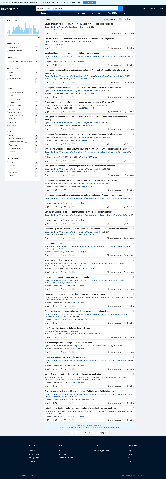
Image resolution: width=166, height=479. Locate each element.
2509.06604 (77, 61)
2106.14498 (77, 203)
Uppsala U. (117, 377)
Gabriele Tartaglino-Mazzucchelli (107, 152)
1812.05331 (84, 319)
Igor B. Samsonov (107, 56)
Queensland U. (90, 152)
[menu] (145, 8)
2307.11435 (85, 93)
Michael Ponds (50, 316)
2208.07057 (88, 157)
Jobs (69, 13)
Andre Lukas (78, 263)
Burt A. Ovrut (103, 263)
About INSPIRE (34, 451)
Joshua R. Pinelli (76, 42)
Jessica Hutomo (79, 76)
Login (161, 8)
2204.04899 (86, 172)
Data (109, 13)
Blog (129, 451)
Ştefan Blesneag (50, 377)
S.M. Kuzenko (98, 246)
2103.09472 (77, 220)
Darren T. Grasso (64, 42)
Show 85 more (11, 125)
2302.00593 (86, 125)
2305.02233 (85, 108)
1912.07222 (77, 285)
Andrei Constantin (107, 377)
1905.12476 (77, 302)
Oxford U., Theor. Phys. (90, 263)
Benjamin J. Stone (101, 76)
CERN (70, 266)
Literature (44, 13)
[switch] (119, 19)
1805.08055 (77, 365)
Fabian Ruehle (121, 411)
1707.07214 (77, 416)
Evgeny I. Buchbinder (51, 27)
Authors (57, 13)
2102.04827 (85, 235)
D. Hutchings (74, 246)
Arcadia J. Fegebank (66, 27)
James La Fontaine (108, 314)
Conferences (96, 13)
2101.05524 (77, 252)
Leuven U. (64, 396)
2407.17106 (85, 79)
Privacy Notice (34, 458)
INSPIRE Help (62, 454)
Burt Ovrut (101, 411)
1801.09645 (77, 382)
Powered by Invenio (26, 476)
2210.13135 (85, 140)
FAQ (59, 451)
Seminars (81, 13)
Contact (130, 461)
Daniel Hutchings (79, 297)
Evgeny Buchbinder (51, 411)
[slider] (7, 35)
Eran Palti (69, 379)
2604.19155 (54, 30)
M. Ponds (121, 246)
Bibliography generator (101, 451)
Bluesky (130, 454)
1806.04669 (77, 348)
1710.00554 (85, 399)
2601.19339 (54, 44)
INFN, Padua (90, 76)
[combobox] (82, 8)
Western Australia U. (66, 56)
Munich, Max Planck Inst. (81, 379)
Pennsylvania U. (113, 263)
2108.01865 (86, 186)
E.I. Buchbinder (50, 246)
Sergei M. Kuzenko (79, 27)
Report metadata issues (66, 458)
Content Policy (34, 454)
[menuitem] (144, 8)
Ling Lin (76, 346)
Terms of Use (33, 461)
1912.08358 (85, 268)
